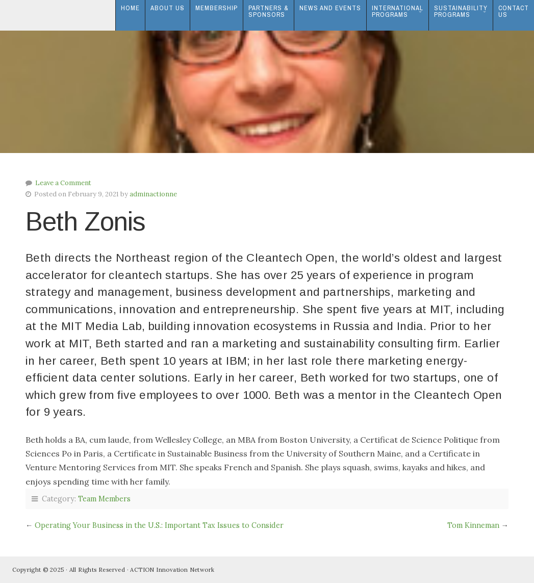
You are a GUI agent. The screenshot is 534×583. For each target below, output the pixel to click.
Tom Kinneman (473, 525)
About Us (167, 8)
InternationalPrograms (397, 11)
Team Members (104, 498)
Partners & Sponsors (268, 11)
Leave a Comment (63, 183)
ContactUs (513, 11)
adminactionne (153, 194)
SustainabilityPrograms (461, 11)
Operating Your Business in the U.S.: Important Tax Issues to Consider (159, 525)
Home (130, 8)
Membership (216, 8)
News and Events (330, 8)
